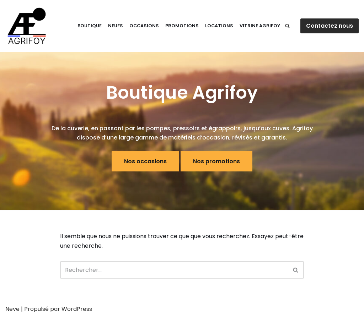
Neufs (115, 26)
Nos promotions (216, 161)
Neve (12, 309)
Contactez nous (329, 26)
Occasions (144, 26)
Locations (219, 26)
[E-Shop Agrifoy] (26, 25)
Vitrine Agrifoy (260, 26)
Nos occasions (145, 161)
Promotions (182, 26)
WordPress (76, 309)
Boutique (89, 26)
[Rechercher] (287, 25)
